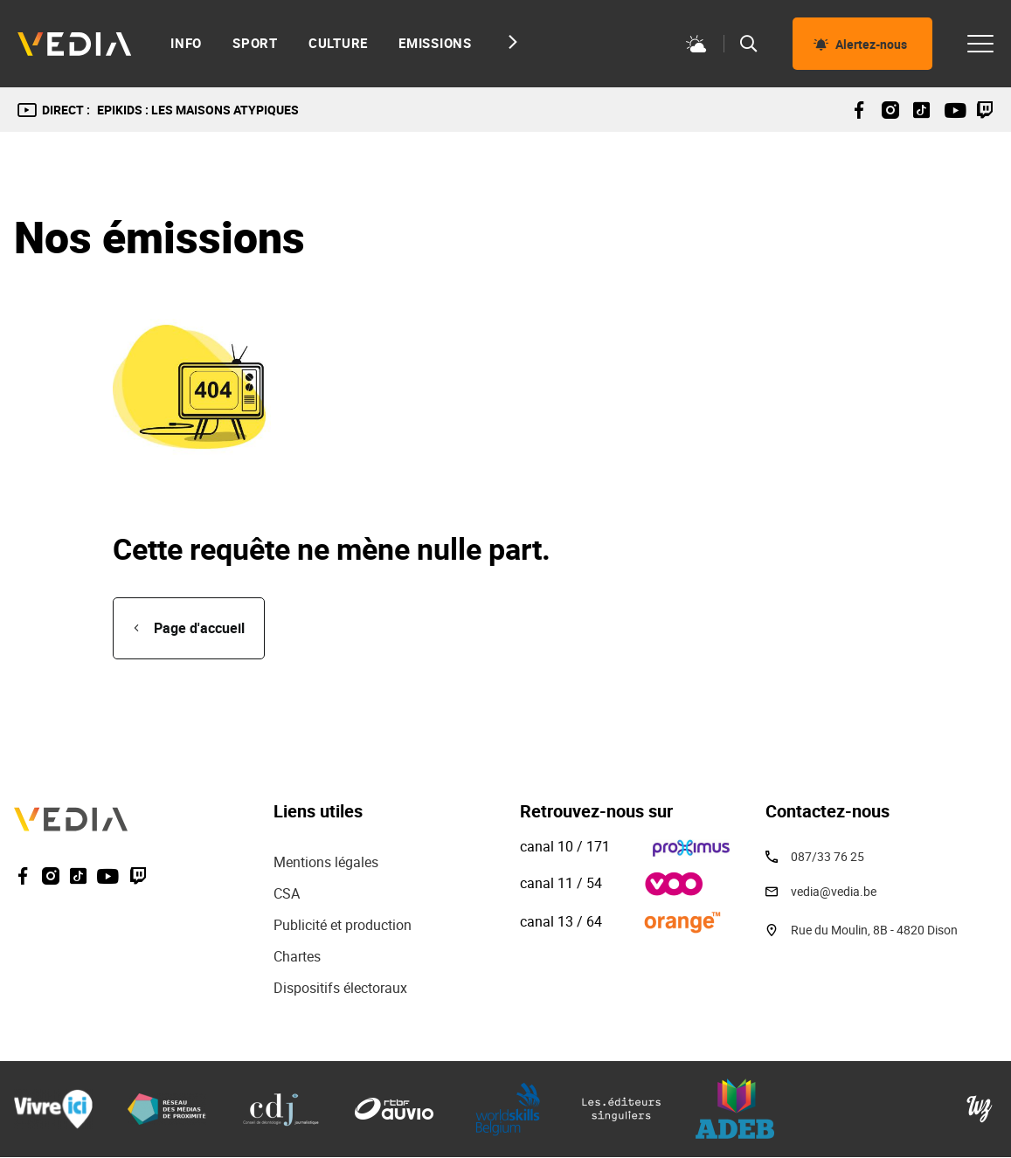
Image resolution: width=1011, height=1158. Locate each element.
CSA (287, 893)
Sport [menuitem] (255, 43)
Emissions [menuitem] (435, 43)
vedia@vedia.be (833, 891)
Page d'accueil (199, 628)
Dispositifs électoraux (340, 987)
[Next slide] (508, 42)
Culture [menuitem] (338, 43)
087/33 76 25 (827, 856)
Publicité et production (343, 924)
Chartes (297, 956)
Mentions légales (328, 862)
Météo (696, 43)
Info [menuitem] (186, 43)
